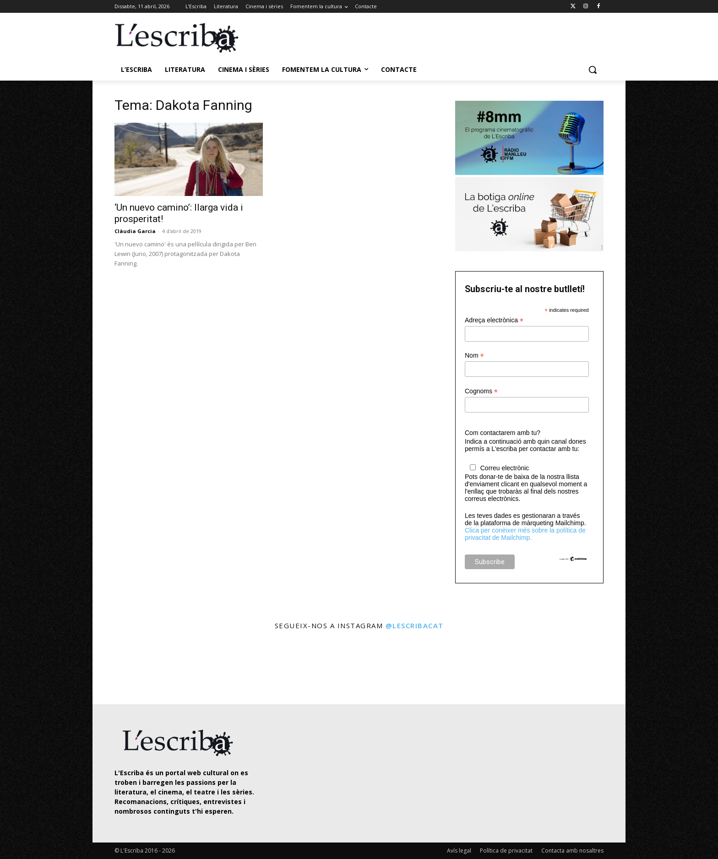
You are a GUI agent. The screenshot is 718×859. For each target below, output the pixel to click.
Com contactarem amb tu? (502, 432)
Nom (474, 355)
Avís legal (459, 850)
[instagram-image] (123, 668)
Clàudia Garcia (135, 231)
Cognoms (481, 391)
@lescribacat (415, 625)
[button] (593, 70)
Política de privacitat (506, 850)
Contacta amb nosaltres (572, 850)
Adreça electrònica (494, 320)
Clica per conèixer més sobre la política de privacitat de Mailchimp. (525, 534)
